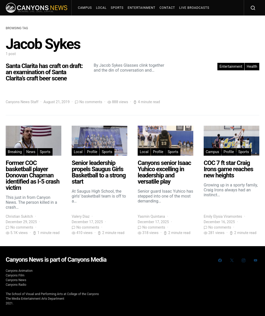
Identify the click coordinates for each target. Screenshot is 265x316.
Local (101, 8)
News (30, 152)
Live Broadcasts (194, 8)
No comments (90, 102)
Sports (117, 8)
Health (252, 66)
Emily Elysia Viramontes (223, 216)
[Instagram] (243, 260)
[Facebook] (220, 260)
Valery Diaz (81, 216)
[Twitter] (232, 260)
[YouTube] (255, 260)
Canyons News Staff (22, 102)
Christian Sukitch (19, 216)
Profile (92, 152)
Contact (167, 8)
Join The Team (93, 23)
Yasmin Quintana (151, 216)
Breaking (15, 152)
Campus (85, 8)
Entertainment (141, 8)
